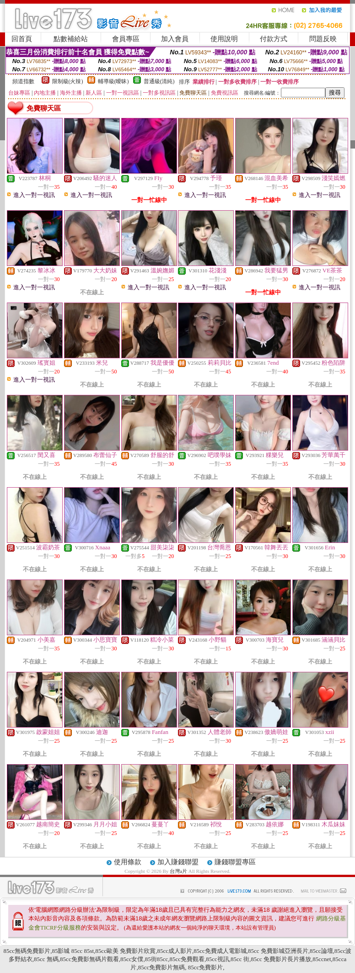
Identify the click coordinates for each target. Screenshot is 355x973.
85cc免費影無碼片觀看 (89, 959)
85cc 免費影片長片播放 (281, 959)
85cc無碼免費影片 (27, 950)
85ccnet (321, 959)
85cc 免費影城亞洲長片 (278, 950)
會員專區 (126, 39)
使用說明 (224, 39)
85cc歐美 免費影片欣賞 (125, 950)
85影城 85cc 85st (73, 950)
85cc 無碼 (46, 959)
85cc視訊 (217, 959)
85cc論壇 (321, 950)
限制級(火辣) (67, 81)
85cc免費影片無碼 (161, 967)
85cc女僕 (132, 959)
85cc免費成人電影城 (220, 950)
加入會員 (174, 39)
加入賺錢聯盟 (178, 862)
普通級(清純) (159, 81)
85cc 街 (240, 959)
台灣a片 (179, 871)
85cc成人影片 (174, 950)
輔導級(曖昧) (113, 81)
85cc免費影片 (205, 967)
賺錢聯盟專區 (235, 862)
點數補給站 (71, 39)
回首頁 (21, 39)
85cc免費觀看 (187, 959)
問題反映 (323, 39)
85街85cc (156, 959)
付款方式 (273, 39)
